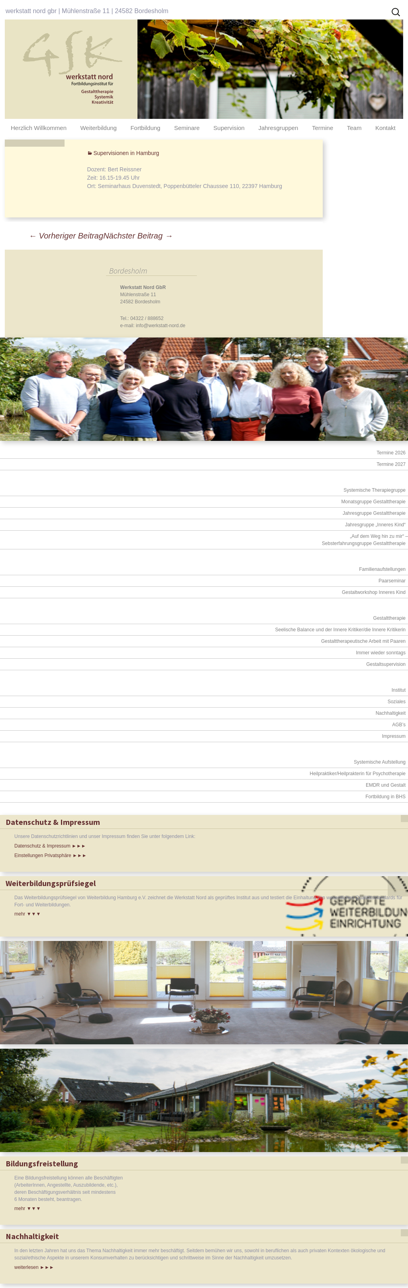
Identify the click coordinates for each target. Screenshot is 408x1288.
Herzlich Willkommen (39, 127)
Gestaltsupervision (386, 664)
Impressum (394, 736)
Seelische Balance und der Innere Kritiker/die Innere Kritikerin (340, 629)
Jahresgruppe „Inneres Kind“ (375, 525)
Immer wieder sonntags (381, 653)
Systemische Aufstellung (380, 762)
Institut (399, 690)
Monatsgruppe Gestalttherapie (373, 501)
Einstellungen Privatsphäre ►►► (50, 855)
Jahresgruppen (278, 127)
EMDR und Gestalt (386, 785)
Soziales (397, 701)
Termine (322, 127)
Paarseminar (392, 581)
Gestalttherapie (389, 618)
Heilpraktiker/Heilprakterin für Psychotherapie (358, 773)
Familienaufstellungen (382, 569)
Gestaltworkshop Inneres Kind (374, 592)
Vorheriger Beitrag (66, 235)
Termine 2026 (391, 453)
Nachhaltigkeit (391, 713)
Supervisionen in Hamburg (126, 153)
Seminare (187, 127)
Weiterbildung (98, 127)
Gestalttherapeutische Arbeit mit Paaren (363, 641)
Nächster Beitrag (138, 235)
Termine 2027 (391, 464)
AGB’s (399, 724)
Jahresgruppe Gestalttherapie (374, 513)
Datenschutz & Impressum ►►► (50, 846)
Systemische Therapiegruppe (374, 490)
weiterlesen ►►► (34, 1267)
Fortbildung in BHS (385, 796)
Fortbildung (145, 127)
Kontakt (385, 127)
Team (354, 127)
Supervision (229, 127)
